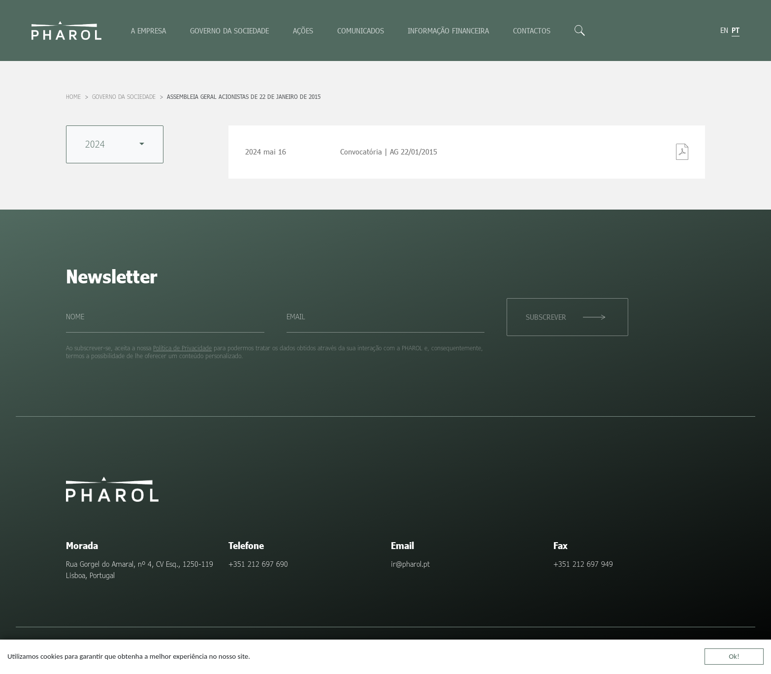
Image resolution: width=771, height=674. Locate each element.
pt (735, 30)
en (724, 30)
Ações (303, 30)
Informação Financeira (448, 30)
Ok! (734, 656)
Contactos (531, 30)
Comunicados (360, 30)
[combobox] (114, 144)
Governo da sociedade (229, 30)
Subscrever (546, 316)
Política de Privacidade (182, 348)
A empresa (148, 30)
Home (73, 96)
